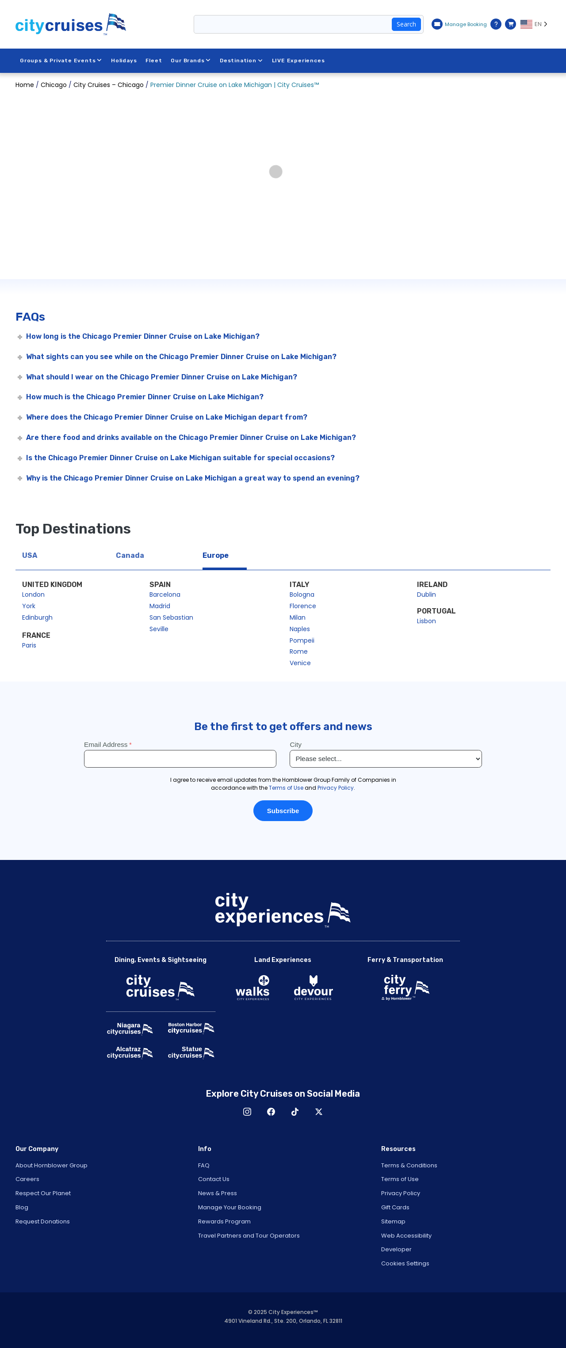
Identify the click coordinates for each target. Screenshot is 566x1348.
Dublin (426, 594)
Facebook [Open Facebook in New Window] (271, 1112)
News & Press (217, 1193)
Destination (241, 60)
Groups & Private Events (61, 60)
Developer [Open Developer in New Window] (396, 1249)
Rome (299, 651)
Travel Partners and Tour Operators (249, 1235)
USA (29, 555)
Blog (21, 1207)
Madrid (159, 606)
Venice (300, 663)
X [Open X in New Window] (319, 1112)
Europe (216, 555)
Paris (29, 645)
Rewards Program (224, 1221)
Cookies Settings (405, 1263)
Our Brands (191, 60)
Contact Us (213, 1179)
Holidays (124, 60)
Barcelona (164, 594)
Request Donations (42, 1221)
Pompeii (302, 640)
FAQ (204, 1165)
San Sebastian (171, 617)
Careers (27, 1179)
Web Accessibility (406, 1235)
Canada (130, 555)
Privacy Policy (400, 1193)
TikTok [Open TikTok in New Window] (295, 1112)
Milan (298, 617)
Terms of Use (400, 1179)
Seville (158, 629)
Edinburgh (37, 617)
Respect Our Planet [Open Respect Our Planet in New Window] (43, 1193)
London (33, 594)
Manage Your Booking (229, 1207)
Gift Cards (395, 1207)
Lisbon (426, 621)
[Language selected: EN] (535, 24)
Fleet (154, 60)
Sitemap (393, 1221)
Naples (300, 629)
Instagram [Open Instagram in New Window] (247, 1112)
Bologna (302, 594)
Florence (303, 606)
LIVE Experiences (298, 60)
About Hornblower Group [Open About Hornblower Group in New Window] (51, 1165)
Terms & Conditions (409, 1165)
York (28, 606)
